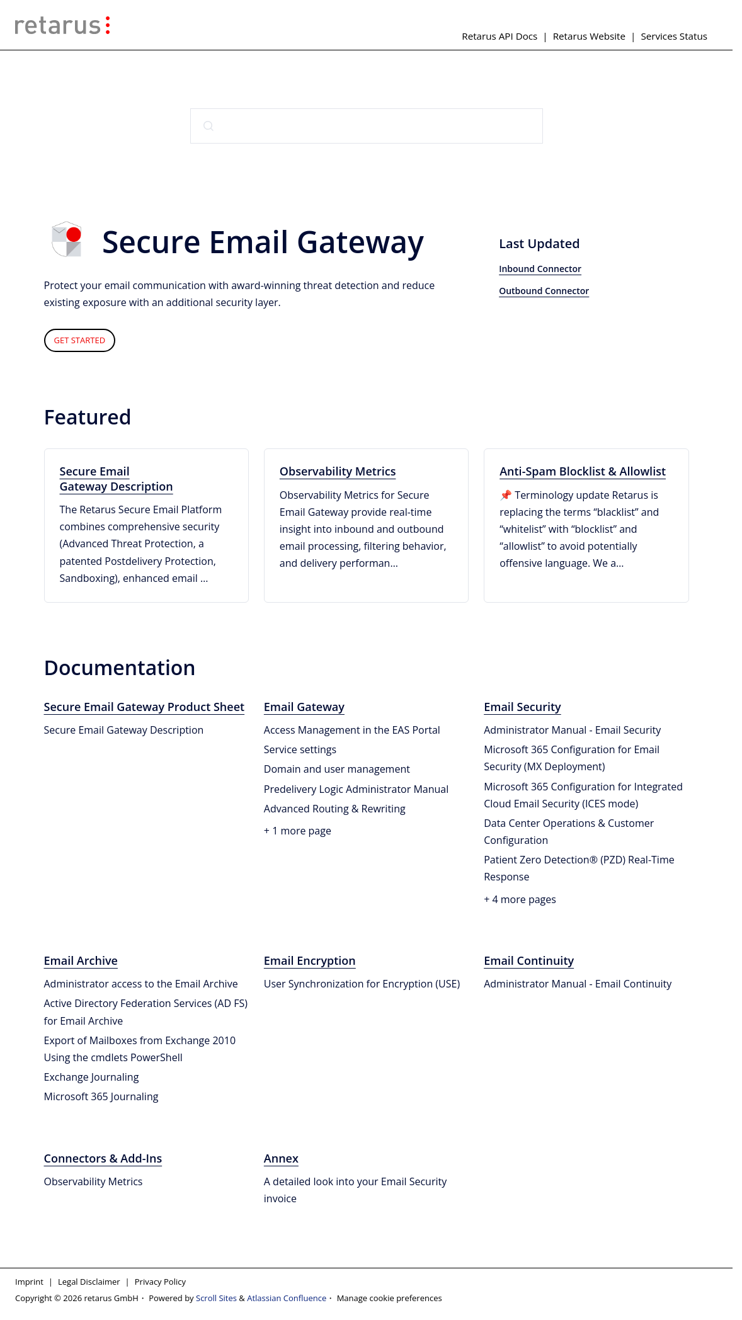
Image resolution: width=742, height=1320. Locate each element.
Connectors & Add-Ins (103, 1158)
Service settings (300, 749)
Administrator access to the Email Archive (141, 984)
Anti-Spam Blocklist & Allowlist (582, 471)
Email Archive (81, 960)
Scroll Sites (216, 1298)
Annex (281, 1158)
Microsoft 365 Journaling (101, 1096)
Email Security (522, 706)
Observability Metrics (338, 471)
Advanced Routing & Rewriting (335, 809)
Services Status (674, 36)
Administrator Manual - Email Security (572, 730)
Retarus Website (589, 36)
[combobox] (366, 126)
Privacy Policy (160, 1281)
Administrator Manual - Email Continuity (577, 984)
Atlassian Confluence (286, 1298)
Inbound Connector (540, 269)
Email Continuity (529, 960)
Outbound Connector (544, 291)
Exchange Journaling (91, 1077)
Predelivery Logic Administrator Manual (356, 789)
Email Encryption (310, 960)
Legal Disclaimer (89, 1281)
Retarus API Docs (499, 36)
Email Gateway (304, 706)
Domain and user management (337, 769)
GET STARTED (80, 340)
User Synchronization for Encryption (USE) (362, 984)
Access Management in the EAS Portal (352, 730)
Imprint (29, 1281)
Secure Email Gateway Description (116, 478)
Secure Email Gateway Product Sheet (144, 706)
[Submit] (208, 126)
